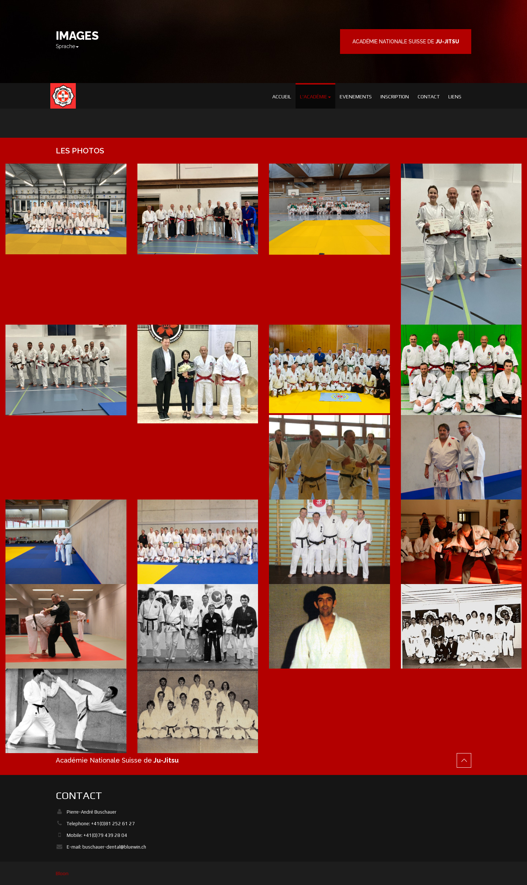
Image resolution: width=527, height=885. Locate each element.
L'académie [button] (315, 96)
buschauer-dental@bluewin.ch (114, 847)
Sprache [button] (67, 46)
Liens (454, 96)
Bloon (62, 873)
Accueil (281, 96)
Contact (429, 96)
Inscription (394, 96)
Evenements (356, 96)
